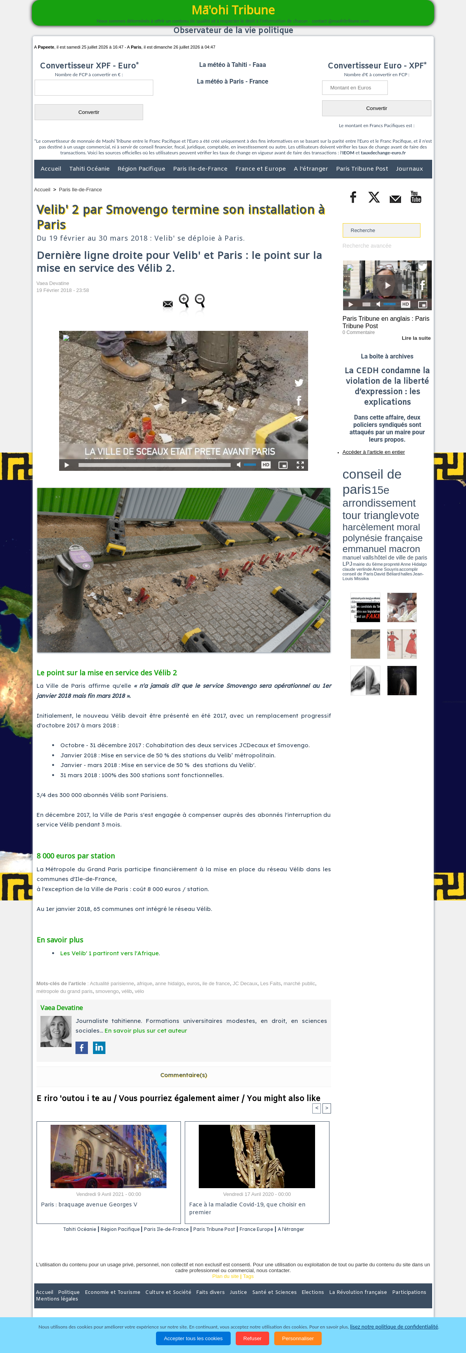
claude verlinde (397, 491)
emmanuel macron (363, 486)
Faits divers (194, 1302)
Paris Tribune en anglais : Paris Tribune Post (383, 321)
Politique (66, 1302)
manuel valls (393, 487)
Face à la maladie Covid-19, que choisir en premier (255, 1205)
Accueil (51, 169)
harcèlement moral (363, 480)
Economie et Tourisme (105, 1302)
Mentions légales (410, 1302)
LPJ (345, 491)
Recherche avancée (365, 245)
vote (418, 474)
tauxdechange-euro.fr (383, 153)
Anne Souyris (412, 491)
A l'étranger (312, 169)
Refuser (253, 1338)
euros (193, 983)
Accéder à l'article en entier (368, 449)
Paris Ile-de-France (201, 169)
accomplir (425, 491)
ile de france (216, 983)
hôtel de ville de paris (416, 487)
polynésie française (406, 480)
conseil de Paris (351, 494)
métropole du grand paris (65, 991)
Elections (284, 1302)
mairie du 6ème (356, 491)
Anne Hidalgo (381, 491)
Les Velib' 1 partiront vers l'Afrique (109, 953)
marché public (299, 983)
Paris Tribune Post (363, 169)
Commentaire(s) (183, 1075)
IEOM (348, 153)
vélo (139, 991)
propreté (369, 491)
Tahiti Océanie (90, 169)
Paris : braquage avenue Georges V (87, 1205)
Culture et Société (156, 1302)
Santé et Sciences (250, 1302)
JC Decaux (245, 983)
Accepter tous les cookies (193, 1338)
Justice (218, 1302)
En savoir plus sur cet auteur (146, 1030)
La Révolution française (326, 1302)
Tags (248, 1286)
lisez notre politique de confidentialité (394, 1327)
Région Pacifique (142, 169)
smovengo (107, 991)
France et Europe (261, 169)
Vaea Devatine (53, 283)
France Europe (288, 1229)
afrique (144, 983)
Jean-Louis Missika (391, 494)
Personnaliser (298, 1338)
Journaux (409, 169)
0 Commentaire (357, 330)
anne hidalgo (169, 983)
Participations (372, 1302)
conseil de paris (367, 467)
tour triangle (397, 474)
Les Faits (270, 983)
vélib (126, 991)
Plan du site (225, 1286)
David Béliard (367, 494)
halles (377, 494)
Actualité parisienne (112, 983)
